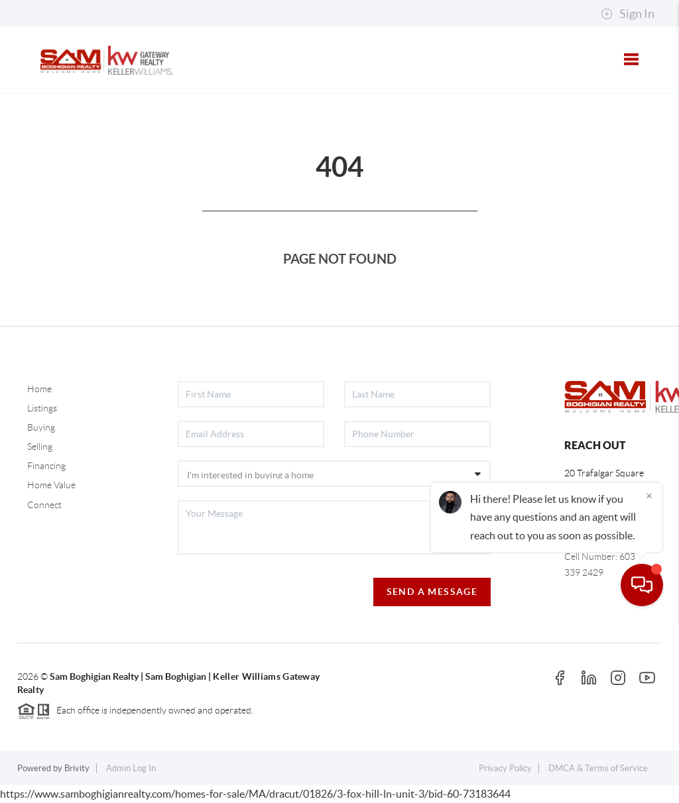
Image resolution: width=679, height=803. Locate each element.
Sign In (627, 14)
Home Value (51, 485)
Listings (42, 408)
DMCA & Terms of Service (598, 768)
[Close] (649, 675)
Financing (46, 465)
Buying (41, 427)
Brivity (77, 768)
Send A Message (432, 591)
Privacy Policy (505, 768)
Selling (39, 446)
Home (39, 389)
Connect (44, 505)
